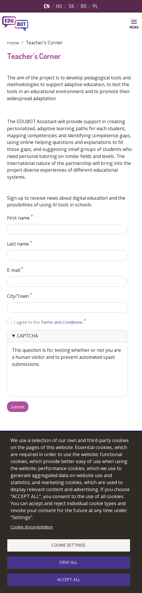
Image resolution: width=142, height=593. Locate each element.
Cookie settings (68, 545)
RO (83, 6)
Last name (18, 244)
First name (18, 218)
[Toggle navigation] (134, 23)
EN (47, 6)
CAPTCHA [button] (27, 336)
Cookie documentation (32, 527)
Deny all (68, 562)
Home (13, 43)
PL (95, 6)
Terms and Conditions (62, 322)
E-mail (13, 270)
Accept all (68, 579)
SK (71, 6)
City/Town (18, 296)
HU (59, 6)
